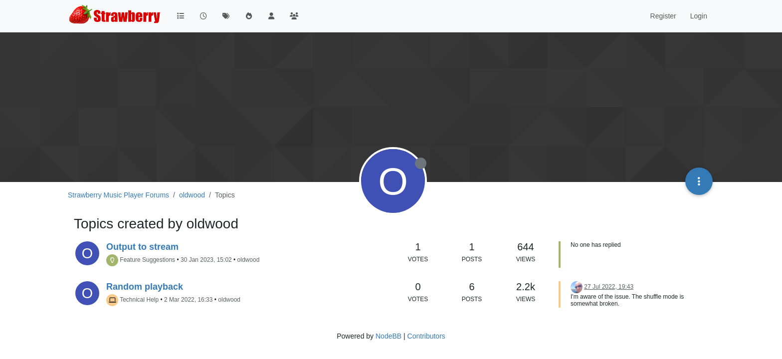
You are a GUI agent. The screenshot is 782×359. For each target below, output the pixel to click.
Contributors (426, 336)
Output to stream (142, 247)
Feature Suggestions (147, 259)
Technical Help (139, 299)
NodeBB (388, 336)
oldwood (248, 259)
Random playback (144, 287)
